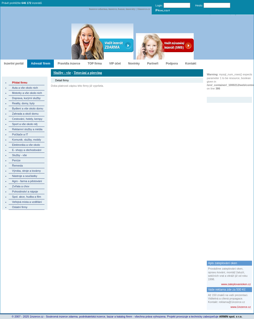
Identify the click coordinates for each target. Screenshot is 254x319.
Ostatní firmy (19, 207)
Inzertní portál (13, 63)
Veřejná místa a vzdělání (27, 201)
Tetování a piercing (88, 73)
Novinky (134, 63)
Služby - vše (19, 155)
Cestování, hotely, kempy (27, 118)
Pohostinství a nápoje (25, 191)
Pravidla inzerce (69, 63)
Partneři (152, 63)
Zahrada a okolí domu (25, 113)
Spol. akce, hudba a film (26, 196)
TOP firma (95, 63)
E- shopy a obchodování (27, 150)
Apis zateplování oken (222, 263)
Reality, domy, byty (23, 103)
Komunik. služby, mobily (26, 139)
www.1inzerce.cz (241, 306)
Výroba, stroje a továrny (26, 170)
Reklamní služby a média (27, 129)
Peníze (16, 160)
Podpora (172, 63)
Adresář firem (40, 63)
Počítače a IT (20, 134)
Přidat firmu (19, 82)
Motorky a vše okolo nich (27, 92)
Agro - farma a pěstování (27, 181)
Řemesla (17, 165)
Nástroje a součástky (24, 175)
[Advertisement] (226, 177)
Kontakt (190, 63)
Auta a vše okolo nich (25, 87)
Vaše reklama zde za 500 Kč (227, 289)
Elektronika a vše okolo (26, 144)
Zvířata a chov (20, 186)
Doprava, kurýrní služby (26, 98)
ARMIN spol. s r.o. (230, 316)
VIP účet (115, 63)
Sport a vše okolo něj (25, 124)
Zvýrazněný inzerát (225, 93)
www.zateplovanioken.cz (236, 284)
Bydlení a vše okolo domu (27, 108)
